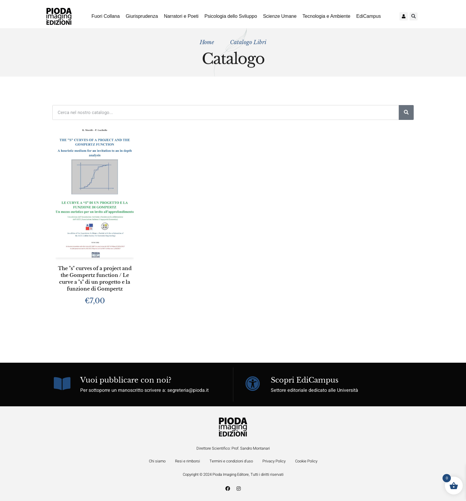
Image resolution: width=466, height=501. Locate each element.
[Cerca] (406, 112)
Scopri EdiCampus (305, 380)
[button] (414, 16)
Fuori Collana (106, 16)
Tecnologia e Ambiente (326, 16)
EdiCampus (368, 16)
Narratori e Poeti (181, 16)
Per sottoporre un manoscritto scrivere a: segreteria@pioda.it (144, 390)
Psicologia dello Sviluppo (230, 16)
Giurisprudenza (142, 16)
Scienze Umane (280, 16)
